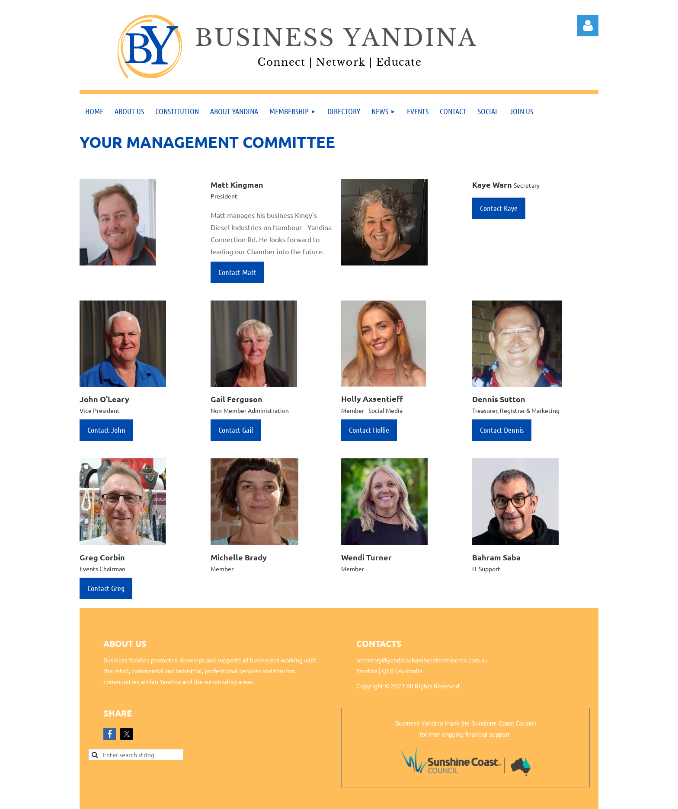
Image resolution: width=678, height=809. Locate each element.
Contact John (106, 430)
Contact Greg (106, 588)
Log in (587, 25)
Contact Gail (235, 430)
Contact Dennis (502, 430)
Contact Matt (237, 272)
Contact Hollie (369, 430)
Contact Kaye (499, 208)
